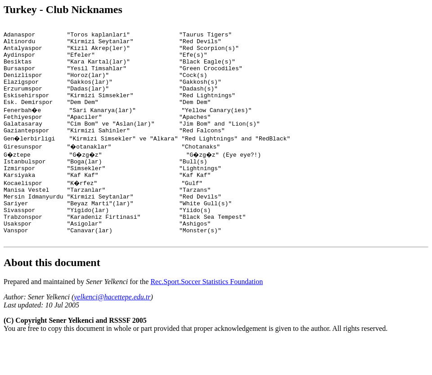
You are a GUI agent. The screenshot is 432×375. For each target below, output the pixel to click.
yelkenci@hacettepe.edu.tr (112, 332)
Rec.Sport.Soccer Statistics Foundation (206, 317)
